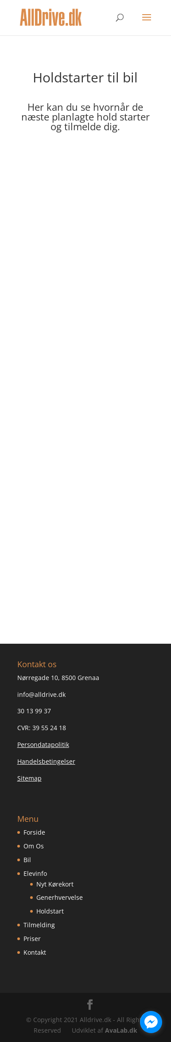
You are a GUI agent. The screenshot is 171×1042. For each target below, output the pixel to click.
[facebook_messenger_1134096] (151, 1022)
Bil (27, 859)
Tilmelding (39, 925)
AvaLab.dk (121, 1030)
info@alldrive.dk (41, 694)
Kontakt (34, 952)
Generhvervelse (59, 897)
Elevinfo (35, 873)
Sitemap (29, 778)
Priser (32, 938)
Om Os (33, 846)
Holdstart (50, 911)
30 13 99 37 (34, 711)
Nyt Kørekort (55, 884)
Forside (34, 832)
